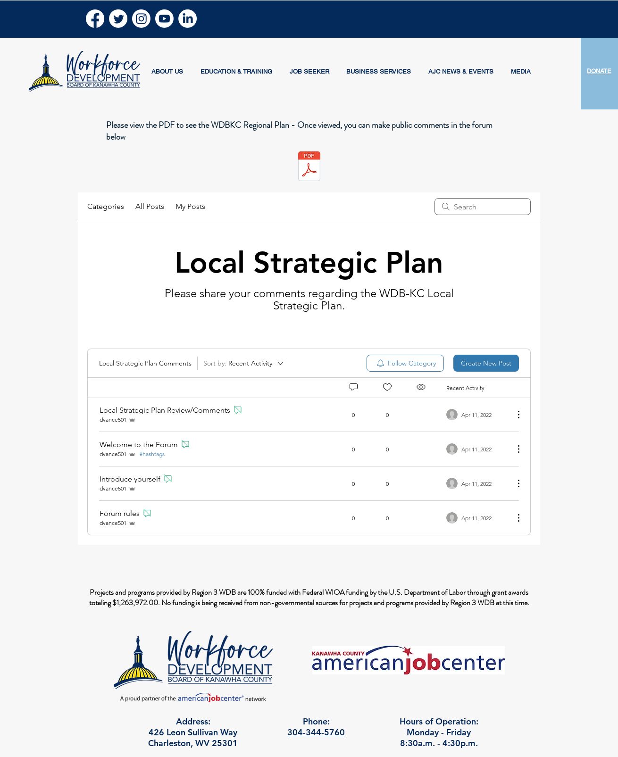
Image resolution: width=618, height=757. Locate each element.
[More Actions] (513, 414)
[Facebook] (95, 18)
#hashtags (152, 454)
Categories (105, 206)
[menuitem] (405, 363)
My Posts (190, 206)
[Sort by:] (244, 363)
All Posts (149, 206)
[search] (482, 206)
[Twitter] (118, 18)
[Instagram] (141, 18)
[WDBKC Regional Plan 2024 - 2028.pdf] (309, 167)
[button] (167, 71)
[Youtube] (164, 18)
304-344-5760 (316, 732)
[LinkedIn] (187, 18)
